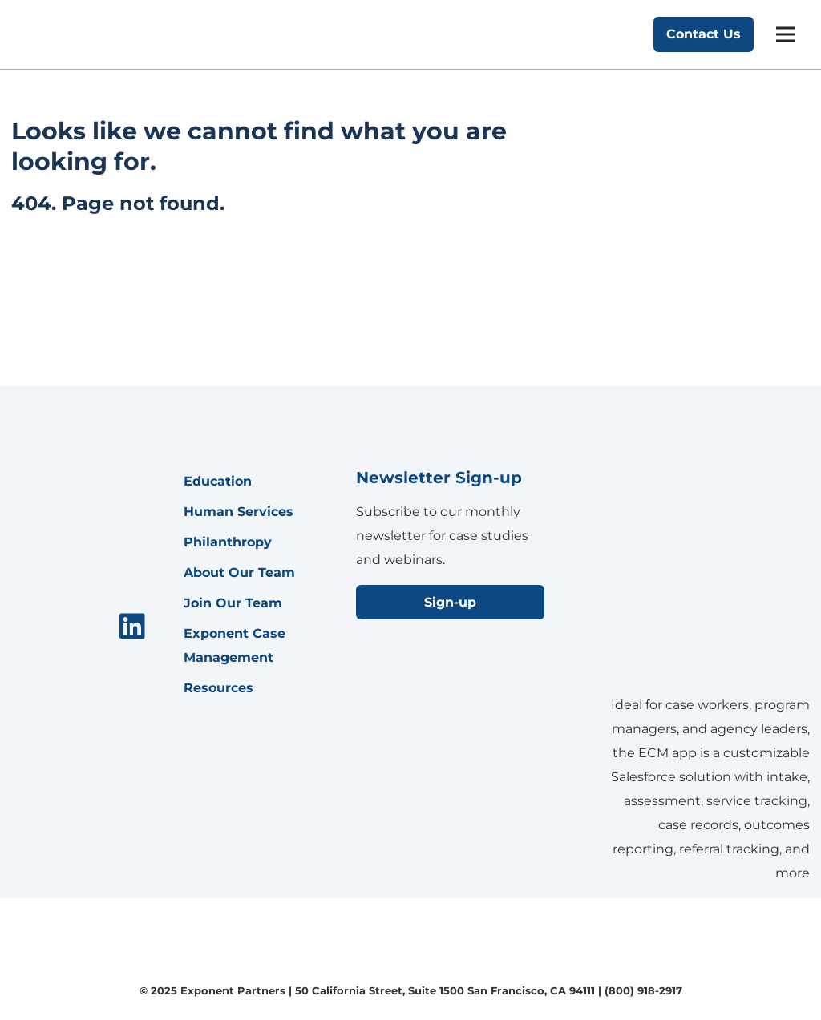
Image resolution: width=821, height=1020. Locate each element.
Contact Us (703, 34)
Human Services (238, 511)
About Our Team (239, 572)
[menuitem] (132, 627)
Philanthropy (228, 542)
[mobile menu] (785, 34)
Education (218, 481)
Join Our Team (233, 603)
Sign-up (450, 602)
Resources (218, 687)
